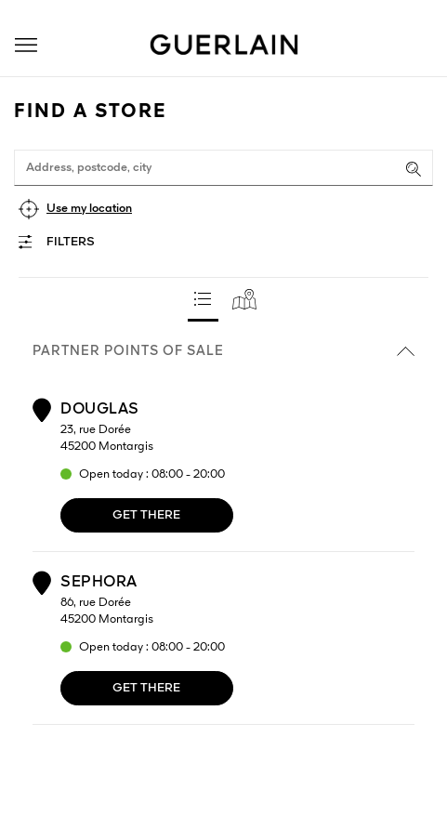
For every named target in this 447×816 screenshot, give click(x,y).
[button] (26, 45)
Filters (70, 242)
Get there (146, 515)
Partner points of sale (223, 351)
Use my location (89, 209)
